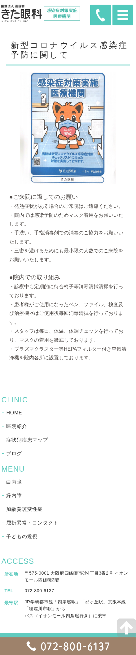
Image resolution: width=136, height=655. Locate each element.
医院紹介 (16, 426)
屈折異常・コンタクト (32, 522)
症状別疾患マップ (27, 440)
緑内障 (14, 495)
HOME (14, 412)
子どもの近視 (21, 536)
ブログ (14, 453)
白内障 (14, 482)
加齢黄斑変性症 (24, 509)
